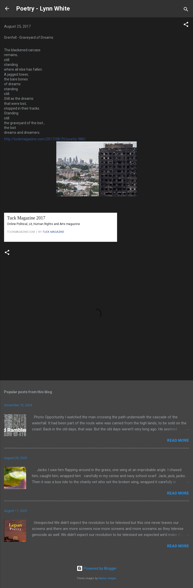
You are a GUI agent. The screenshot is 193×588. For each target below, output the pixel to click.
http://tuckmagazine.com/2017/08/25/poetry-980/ (45, 139)
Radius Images (107, 578)
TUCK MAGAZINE (53, 232)
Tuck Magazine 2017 (26, 217)
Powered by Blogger (97, 568)
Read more (178, 440)
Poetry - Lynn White (43, 8)
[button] (186, 25)
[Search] (186, 10)
